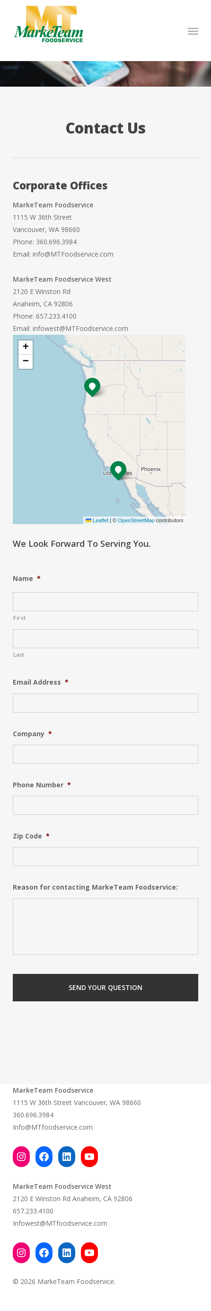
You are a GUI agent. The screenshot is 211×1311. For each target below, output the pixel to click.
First (19, 617)
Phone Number (42, 785)
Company (32, 734)
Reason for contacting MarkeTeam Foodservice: (95, 887)
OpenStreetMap (136, 520)
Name (27, 578)
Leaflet (97, 520)
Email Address (41, 682)
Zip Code (31, 836)
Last (19, 654)
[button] (193, 31)
